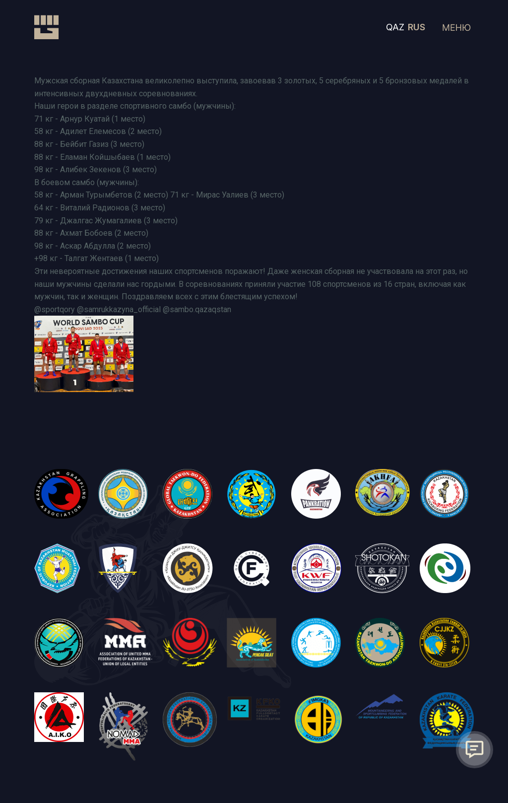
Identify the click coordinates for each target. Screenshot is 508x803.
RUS (416, 27)
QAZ (395, 27)
